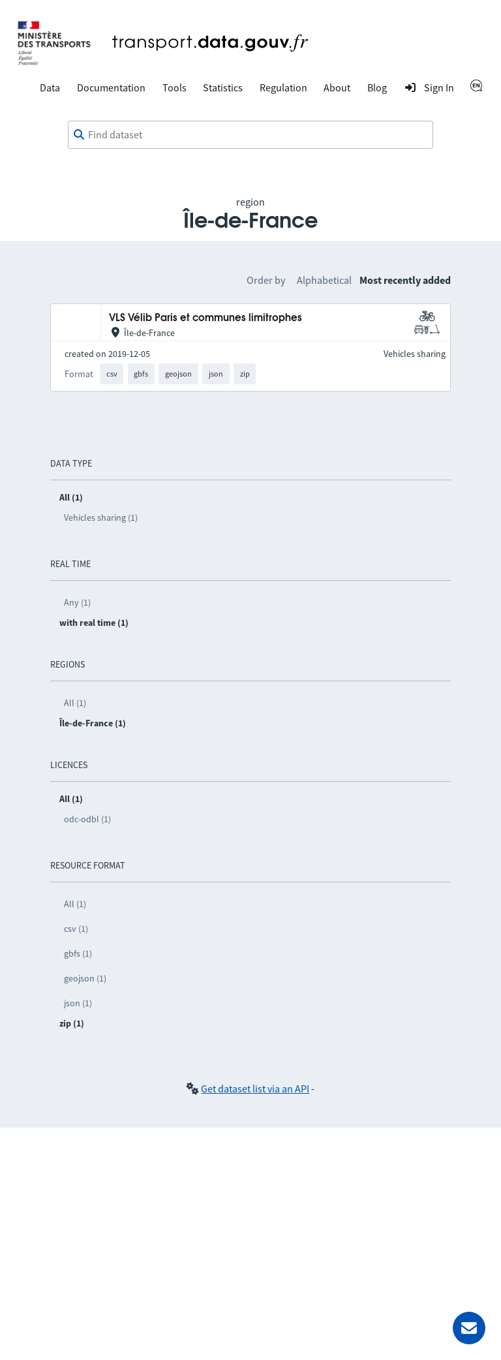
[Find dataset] (250, 135)
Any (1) (77, 602)
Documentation (111, 87)
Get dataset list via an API (255, 1088)
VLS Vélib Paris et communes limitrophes (205, 318)
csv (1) (76, 929)
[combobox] (250, 135)
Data (50, 87)
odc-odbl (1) (87, 819)
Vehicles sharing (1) (101, 517)
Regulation (283, 87)
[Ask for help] (469, 1328)
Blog (377, 87)
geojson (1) (85, 978)
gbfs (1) (78, 953)
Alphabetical (324, 279)
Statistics (223, 87)
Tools (174, 87)
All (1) (75, 703)
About (337, 87)
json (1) (78, 1003)
